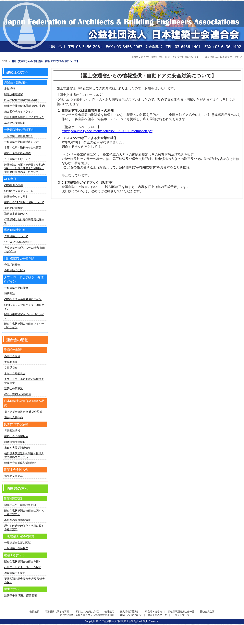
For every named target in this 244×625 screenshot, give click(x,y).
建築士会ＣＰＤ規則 (16, 196)
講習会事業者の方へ (16, 213)
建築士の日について (131, 615)
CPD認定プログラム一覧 (19, 190)
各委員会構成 (12, 356)
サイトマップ (182, 615)
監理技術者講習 (13, 94)
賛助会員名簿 (207, 611)
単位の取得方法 (13, 208)
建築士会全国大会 (16, 469)
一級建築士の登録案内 (19, 129)
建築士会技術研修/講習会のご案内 (24, 105)
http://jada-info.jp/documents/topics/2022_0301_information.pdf (107, 131)
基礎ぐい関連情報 (14, 122)
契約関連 (9, 293)
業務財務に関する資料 (57, 611)
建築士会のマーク (157, 615)
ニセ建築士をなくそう (17, 158)
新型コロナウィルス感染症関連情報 (94, 615)
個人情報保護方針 (129, 611)
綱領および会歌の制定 (87, 611)
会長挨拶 (34, 611)
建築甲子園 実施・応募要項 (20, 595)
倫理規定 (109, 611)
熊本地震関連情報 (14, 442)
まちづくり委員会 (14, 373)
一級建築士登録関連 (16, 287)
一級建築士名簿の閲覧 (17, 542)
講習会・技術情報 (16, 82)
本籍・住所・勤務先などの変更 (22, 147)
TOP (4, 61)
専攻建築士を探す (14, 572)
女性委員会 (10, 367)
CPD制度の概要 (13, 185)
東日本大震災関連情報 (17, 447)
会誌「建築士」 (13, 264)
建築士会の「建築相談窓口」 (21, 504)
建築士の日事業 (13, 388)
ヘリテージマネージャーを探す (22, 567)
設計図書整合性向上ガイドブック (24, 117)
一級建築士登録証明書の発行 (21, 141)
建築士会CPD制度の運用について (24, 202)
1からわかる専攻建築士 (18, 242)
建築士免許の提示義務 (17, 153)
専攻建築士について (16, 236)
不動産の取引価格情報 (17, 520)
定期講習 (9, 88)
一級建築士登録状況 (16, 548)
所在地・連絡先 (153, 611)
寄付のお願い (67, 615)
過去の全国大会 (13, 476)
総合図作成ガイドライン (18, 111)
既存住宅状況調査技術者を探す (22, 561)
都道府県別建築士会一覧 (181, 611)
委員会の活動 (13, 349)
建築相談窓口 (13, 498)
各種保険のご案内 (14, 270)
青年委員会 (10, 362)
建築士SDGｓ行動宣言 (17, 394)
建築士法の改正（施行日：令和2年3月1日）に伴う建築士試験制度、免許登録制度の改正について (24, 168)
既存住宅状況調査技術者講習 (21, 100)
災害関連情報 (12, 430)
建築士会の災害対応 (16, 436)
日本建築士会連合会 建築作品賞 (23, 411)
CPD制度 (10, 178)
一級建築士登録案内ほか (18, 136)
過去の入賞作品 (13, 417)
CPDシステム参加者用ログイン (22, 299)
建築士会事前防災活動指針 (20, 462)
